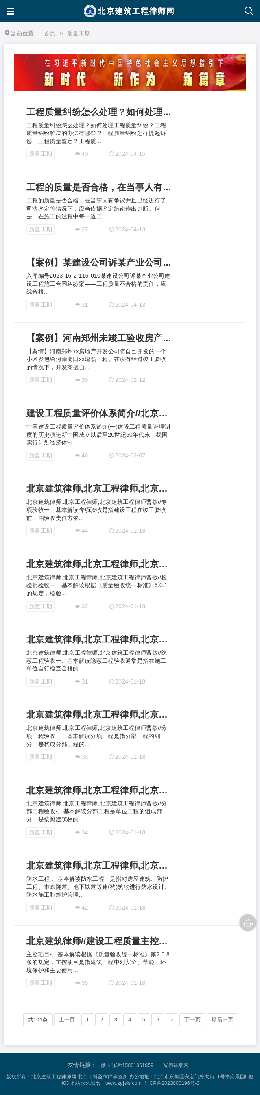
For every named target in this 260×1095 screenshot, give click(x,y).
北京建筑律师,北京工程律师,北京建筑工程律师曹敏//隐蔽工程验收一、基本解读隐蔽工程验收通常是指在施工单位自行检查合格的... (96, 660)
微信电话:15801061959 (127, 1065)
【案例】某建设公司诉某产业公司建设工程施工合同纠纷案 (99, 262)
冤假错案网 (175, 1065)
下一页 (192, 1020)
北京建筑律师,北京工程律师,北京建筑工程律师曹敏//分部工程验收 (99, 790)
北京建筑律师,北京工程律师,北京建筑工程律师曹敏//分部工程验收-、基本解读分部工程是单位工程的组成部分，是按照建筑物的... (96, 811)
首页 (50, 33)
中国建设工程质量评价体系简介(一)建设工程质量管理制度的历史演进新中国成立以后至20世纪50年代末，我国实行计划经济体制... (98, 434)
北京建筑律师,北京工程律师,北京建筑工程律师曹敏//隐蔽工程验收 (99, 639)
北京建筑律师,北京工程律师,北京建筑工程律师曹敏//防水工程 (99, 865)
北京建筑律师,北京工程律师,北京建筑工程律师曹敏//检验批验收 (99, 564)
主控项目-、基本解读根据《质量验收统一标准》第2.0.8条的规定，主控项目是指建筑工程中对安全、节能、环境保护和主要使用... (98, 962)
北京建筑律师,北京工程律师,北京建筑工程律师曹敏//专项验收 (99, 488)
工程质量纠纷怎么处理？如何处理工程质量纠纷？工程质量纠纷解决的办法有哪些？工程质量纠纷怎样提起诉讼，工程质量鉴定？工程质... (96, 133)
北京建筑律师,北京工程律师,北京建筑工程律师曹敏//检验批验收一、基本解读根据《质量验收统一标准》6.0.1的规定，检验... (97, 585)
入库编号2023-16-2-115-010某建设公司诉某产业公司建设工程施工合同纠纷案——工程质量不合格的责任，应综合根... (98, 283)
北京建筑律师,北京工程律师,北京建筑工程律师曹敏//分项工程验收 (99, 715)
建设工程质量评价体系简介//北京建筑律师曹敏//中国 (99, 413)
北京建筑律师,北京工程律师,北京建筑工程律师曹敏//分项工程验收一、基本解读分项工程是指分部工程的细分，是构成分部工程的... (96, 736)
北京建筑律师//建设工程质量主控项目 (99, 941)
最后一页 (222, 1020)
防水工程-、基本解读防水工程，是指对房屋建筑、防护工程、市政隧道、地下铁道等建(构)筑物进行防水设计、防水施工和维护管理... (98, 886)
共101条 (38, 1020)
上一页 (67, 1020)
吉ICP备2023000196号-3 (171, 1083)
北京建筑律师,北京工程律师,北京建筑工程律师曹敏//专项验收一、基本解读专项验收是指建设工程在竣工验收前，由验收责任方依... (96, 510)
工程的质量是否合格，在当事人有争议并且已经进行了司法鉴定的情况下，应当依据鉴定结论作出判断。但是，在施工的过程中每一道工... (96, 208)
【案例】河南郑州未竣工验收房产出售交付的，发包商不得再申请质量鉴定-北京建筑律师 (99, 338)
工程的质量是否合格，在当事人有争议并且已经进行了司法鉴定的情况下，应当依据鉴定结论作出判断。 (99, 187)
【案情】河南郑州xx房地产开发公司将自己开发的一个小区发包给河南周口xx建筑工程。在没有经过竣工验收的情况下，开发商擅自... (96, 359)
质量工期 (40, 153)
